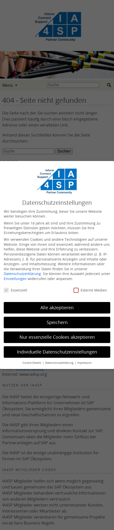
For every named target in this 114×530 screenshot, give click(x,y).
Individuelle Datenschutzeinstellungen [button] (57, 352)
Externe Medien (90, 290)
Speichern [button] (57, 322)
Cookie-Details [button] (32, 362)
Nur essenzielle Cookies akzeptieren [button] (57, 337)
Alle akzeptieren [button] (57, 307)
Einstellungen (15, 278)
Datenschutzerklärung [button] (59, 362)
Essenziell (15, 290)
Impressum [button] (84, 362)
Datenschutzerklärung (22, 273)
